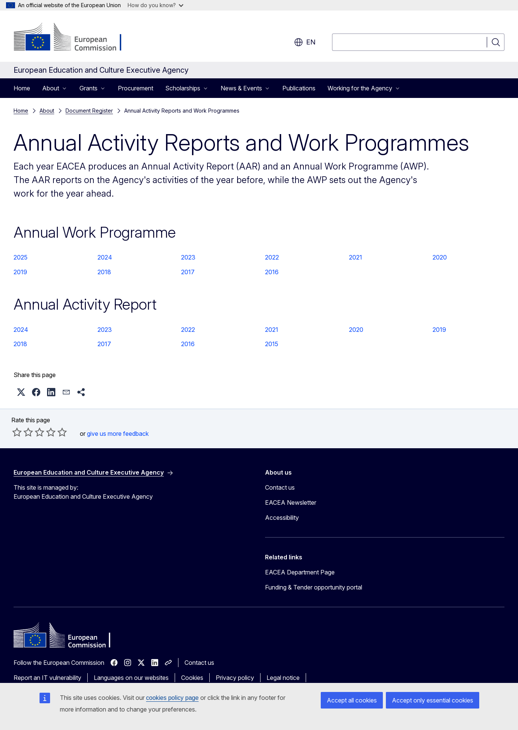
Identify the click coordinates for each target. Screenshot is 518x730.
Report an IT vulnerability (47, 677)
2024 (105, 257)
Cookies (192, 677)
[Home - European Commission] (74, 38)
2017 (188, 272)
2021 (355, 257)
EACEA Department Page (300, 572)
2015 (271, 344)
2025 (20, 257)
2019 (20, 272)
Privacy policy (235, 677)
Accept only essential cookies (432, 700)
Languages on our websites (131, 677)
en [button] (304, 42)
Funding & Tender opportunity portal (313, 587)
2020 (440, 257)
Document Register (89, 110)
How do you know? (155, 5)
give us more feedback (118, 433)
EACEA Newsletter (290, 502)
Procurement (135, 88)
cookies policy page (172, 698)
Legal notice (283, 677)
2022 (272, 257)
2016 (272, 272)
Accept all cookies (352, 700)
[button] (21, 392)
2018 (104, 272)
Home (22, 88)
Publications (298, 88)
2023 (188, 257)
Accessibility (282, 517)
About (47, 110)
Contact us (280, 487)
